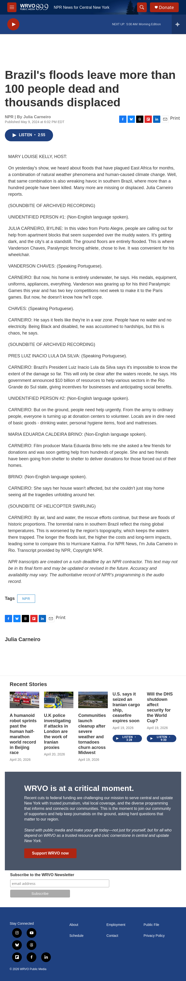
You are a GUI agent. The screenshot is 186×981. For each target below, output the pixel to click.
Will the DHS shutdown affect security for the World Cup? (160, 707)
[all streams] (179, 24)
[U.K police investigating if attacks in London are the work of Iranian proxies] (59, 700)
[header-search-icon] (142, 7)
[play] (13, 24)
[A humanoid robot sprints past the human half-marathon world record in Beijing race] (24, 700)
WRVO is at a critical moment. (79, 788)
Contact (112, 936)
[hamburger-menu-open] (11, 7)
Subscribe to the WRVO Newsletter (42, 875)
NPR (26, 599)
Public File (151, 925)
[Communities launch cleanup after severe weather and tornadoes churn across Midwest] (93, 700)
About (73, 925)
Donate (166, 7)
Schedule (76, 936)
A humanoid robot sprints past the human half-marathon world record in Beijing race (23, 734)
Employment (116, 925)
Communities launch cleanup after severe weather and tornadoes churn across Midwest (92, 734)
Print (175, 118)
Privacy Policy (154, 936)
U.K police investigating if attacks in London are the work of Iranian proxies (57, 731)
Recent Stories (28, 684)
